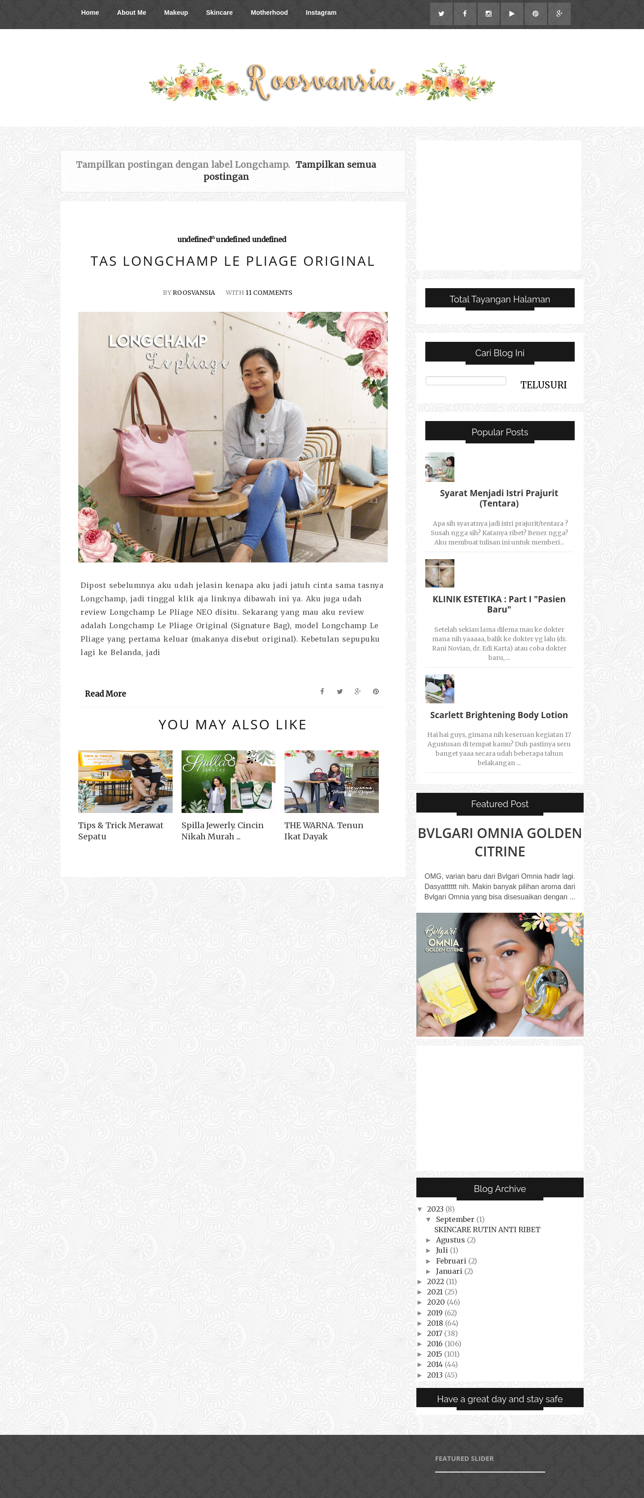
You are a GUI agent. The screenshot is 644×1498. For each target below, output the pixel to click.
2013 (436, 1374)
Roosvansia (194, 293)
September (456, 1219)
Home (90, 12)
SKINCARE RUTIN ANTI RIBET (487, 1229)
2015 (435, 1354)
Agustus (451, 1239)
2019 (436, 1312)
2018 (436, 1323)
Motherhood (269, 12)
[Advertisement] (498, 205)
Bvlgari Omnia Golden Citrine (500, 842)
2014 (436, 1364)
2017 (435, 1333)
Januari (450, 1271)
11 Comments (269, 293)
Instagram (321, 12)
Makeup (176, 12)
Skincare (219, 12)
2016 (436, 1343)
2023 (436, 1208)
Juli (443, 1250)
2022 (436, 1281)
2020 (437, 1302)
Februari (452, 1260)
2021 (436, 1291)
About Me (131, 12)
